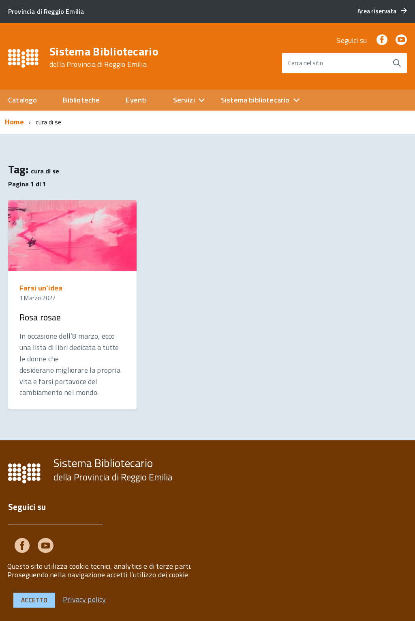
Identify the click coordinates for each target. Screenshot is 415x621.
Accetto (34, 600)
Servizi (184, 99)
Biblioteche (81, 99)
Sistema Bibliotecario (103, 57)
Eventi (136, 99)
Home (14, 121)
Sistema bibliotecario (255, 99)
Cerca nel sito (305, 63)
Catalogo (22, 99)
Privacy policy (84, 598)
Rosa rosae (40, 317)
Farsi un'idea (40, 287)
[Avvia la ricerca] (397, 63)
